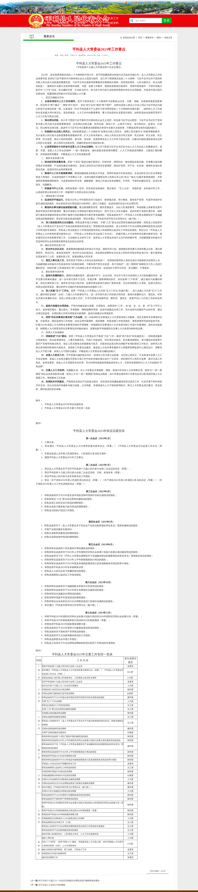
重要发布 (149, 37)
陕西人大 (141, 2)
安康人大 (150, 2)
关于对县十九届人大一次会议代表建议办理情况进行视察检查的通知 (69, 880)
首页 (140, 37)
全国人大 (131, 2)
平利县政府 (160, 2)
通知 (159, 37)
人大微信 (171, 2)
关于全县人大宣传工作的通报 (52, 885)
